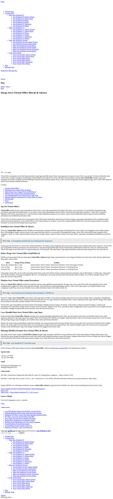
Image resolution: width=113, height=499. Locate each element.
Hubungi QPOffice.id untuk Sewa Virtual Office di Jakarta (23, 197)
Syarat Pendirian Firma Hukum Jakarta (17, 424)
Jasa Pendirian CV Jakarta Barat (23, 31)
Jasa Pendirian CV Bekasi (21, 38)
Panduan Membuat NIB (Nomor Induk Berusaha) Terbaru (23, 413)
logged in (12, 400)
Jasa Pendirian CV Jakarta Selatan (24, 29)
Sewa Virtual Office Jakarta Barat (23, 56)
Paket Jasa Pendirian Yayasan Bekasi (24, 51)
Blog (7, 86)
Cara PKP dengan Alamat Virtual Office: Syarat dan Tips (23, 411)
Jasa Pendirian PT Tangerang (22, 24)
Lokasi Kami (9, 202)
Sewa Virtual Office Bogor (21, 58)
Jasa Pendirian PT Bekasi (21, 26)
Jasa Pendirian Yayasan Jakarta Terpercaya (18, 426)
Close (2, 403)
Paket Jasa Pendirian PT (16, 15)
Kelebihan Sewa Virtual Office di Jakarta (18, 190)
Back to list (4, 390)
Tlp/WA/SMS (9, 199)
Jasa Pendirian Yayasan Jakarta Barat (24, 44)
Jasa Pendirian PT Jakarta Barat (23, 19)
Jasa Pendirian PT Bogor (21, 20)
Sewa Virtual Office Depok (21, 60)
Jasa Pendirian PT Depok (21, 22)
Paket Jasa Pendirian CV (17, 28)
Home (3, 86)
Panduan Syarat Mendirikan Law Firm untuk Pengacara (22, 422)
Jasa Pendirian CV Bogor (21, 33)
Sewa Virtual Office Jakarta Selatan (24, 55)
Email (7, 201)
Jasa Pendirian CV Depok (21, 35)
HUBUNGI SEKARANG (9, 70)
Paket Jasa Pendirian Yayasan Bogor (24, 46)
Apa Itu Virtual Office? (12, 188)
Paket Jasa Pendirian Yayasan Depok (24, 47)
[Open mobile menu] (2, 1)
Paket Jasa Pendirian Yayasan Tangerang (26, 49)
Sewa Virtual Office (15, 53)
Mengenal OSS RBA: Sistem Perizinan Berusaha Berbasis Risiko (26, 415)
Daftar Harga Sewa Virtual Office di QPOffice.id (20, 192)
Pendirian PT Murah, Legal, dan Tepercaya (18, 427)
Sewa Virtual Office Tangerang (23, 62)
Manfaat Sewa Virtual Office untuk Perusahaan (20, 193)
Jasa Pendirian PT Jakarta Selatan (23, 17)
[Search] (3, 79)
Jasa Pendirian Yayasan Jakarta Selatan (25, 42)
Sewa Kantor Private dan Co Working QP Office (20, 418)
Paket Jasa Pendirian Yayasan (18, 40)
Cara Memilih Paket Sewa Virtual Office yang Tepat (21, 195)
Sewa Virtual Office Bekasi (21, 64)
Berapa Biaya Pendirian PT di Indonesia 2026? (20, 420)
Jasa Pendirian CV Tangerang (22, 37)
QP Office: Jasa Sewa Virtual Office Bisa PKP (19, 417)
